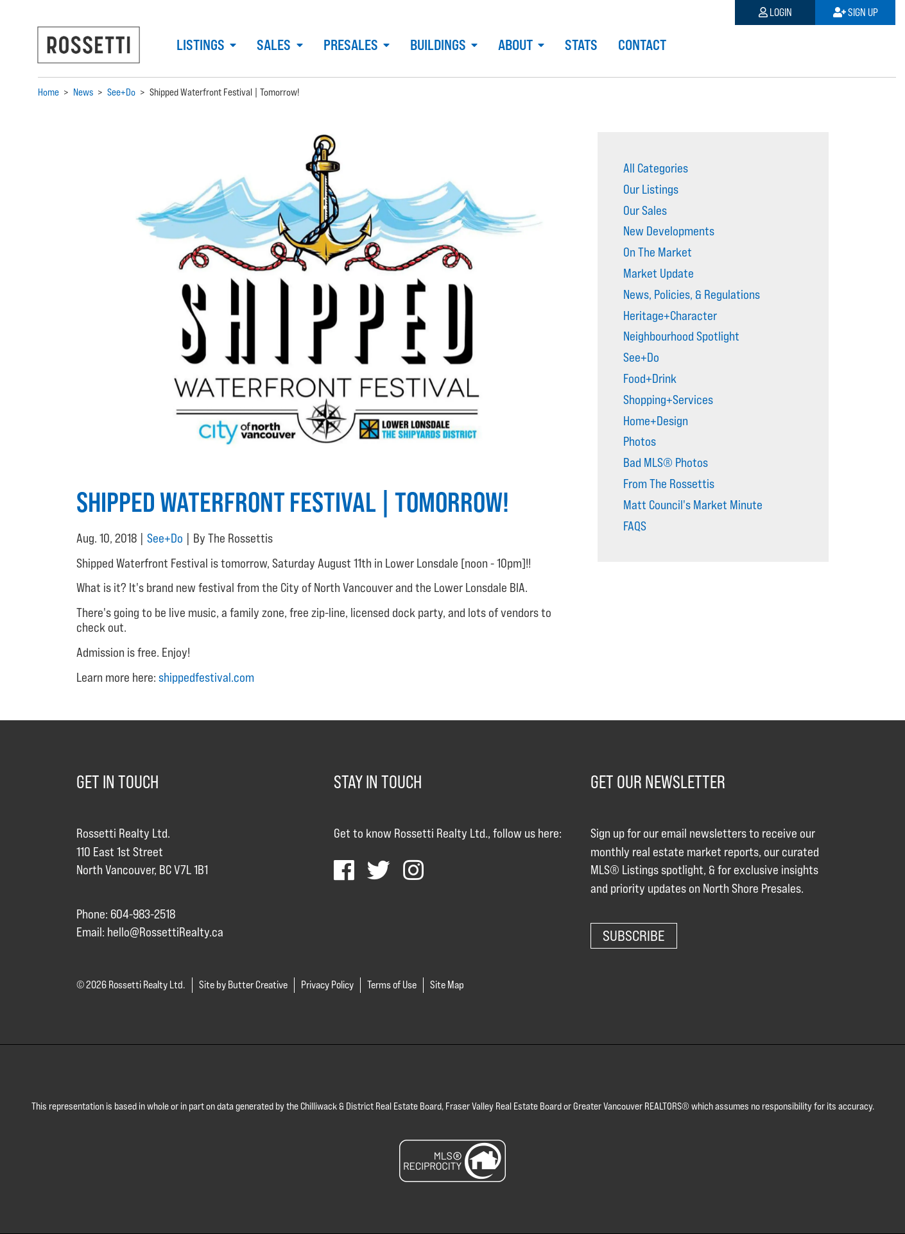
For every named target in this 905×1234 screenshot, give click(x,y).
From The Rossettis (668, 484)
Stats (581, 45)
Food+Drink (650, 378)
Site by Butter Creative (243, 985)
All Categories (655, 168)
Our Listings (650, 189)
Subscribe (634, 935)
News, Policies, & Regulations (691, 294)
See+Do (165, 538)
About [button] (516, 45)
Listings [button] (202, 45)
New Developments (668, 231)
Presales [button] (352, 45)
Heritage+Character (670, 315)
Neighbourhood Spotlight (681, 336)
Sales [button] (275, 45)
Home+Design (655, 421)
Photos (639, 441)
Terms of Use (392, 985)
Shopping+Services (668, 400)
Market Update (658, 273)
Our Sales (645, 210)
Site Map (447, 985)
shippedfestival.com (206, 677)
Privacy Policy (327, 985)
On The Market (657, 252)
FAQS (634, 526)
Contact (642, 45)
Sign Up (855, 12)
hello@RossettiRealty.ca (165, 932)
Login (775, 12)
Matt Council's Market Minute (693, 505)
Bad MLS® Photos (665, 462)
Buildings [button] (439, 45)
